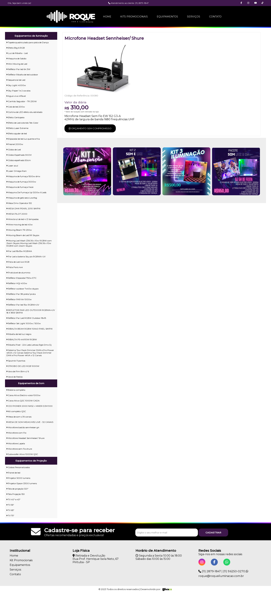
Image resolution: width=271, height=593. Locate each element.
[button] (262, 3)
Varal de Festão (14, 376)
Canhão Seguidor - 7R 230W (21, 101)
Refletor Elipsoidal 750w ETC (21, 278)
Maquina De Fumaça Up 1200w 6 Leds (26, 192)
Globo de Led (13, 149)
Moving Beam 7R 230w (19, 230)
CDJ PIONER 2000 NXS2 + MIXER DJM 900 (29, 406)
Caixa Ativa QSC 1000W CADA (23, 400)
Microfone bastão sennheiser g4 (22, 427)
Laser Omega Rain (16, 171)
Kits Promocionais (134, 16)
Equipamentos (167, 16)
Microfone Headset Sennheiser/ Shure (25, 438)
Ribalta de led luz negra (18, 334)
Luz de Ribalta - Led (17, 53)
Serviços (193, 16)
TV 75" (10, 515)
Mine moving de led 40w (19, 224)
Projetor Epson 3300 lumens (21, 483)
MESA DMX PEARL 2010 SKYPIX (23, 208)
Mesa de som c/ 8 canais (18, 416)
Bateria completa (15, 390)
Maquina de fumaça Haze (19, 187)
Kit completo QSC (16, 411)
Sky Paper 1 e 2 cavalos (18, 90)
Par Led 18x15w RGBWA (19, 251)
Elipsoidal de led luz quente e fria (23, 139)
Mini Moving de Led (16, 64)
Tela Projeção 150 (15, 494)
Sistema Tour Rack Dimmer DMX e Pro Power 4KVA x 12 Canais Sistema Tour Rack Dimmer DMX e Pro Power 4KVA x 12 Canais (30, 353)
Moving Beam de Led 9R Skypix (22, 235)
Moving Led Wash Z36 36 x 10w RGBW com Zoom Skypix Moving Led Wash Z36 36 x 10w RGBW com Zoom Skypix (29, 243)
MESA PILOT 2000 (16, 214)
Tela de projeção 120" (17, 488)
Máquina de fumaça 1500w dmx (23, 176)
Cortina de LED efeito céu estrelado (24, 112)
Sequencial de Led (15, 80)
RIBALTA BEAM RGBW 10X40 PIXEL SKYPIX (29, 328)
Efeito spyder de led (16, 133)
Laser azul (12, 165)
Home (107, 16)
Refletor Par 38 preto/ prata (21, 294)
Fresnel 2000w (14, 144)
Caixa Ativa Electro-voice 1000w (23, 395)
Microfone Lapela (15, 443)
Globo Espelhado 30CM (18, 155)
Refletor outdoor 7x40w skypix (22, 288)
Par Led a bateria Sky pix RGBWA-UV (25, 256)
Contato (215, 16)
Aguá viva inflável (16, 96)
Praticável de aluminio (18, 272)
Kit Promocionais (21, 560)
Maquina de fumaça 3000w (21, 181)
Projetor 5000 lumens (18, 478)
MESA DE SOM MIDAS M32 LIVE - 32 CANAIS (29, 422)
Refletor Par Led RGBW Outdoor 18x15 (26, 318)
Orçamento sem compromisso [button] (90, 128)
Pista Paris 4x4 (14, 267)
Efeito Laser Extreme (17, 128)
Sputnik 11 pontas (15, 360)
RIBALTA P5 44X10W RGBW (21, 339)
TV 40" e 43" (13, 499)
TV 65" (10, 510)
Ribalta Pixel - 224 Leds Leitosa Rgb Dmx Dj (29, 344)
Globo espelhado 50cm (18, 160)
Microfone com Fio (16, 432)
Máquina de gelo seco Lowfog (21, 197)
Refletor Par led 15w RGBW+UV (22, 304)
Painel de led (13, 472)
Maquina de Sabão (16, 58)
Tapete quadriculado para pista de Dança (27, 42)
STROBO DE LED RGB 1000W (22, 366)
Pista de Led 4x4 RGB (17, 262)
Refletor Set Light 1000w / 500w (23, 323)
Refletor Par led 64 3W (18, 69)
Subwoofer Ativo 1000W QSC (22, 454)
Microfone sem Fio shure (19, 449)
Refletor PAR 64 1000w (19, 299)
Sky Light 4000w (16, 85)
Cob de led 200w (15, 106)
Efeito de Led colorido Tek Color (22, 122)
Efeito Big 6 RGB (15, 47)
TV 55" (10, 504)
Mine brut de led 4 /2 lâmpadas (22, 219)
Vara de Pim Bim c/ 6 (17, 371)
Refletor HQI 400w (16, 283)
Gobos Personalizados (18, 467)
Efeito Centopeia (15, 117)
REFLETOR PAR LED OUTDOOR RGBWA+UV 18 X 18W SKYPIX (30, 311)
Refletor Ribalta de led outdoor (22, 74)
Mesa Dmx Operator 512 (19, 203)
